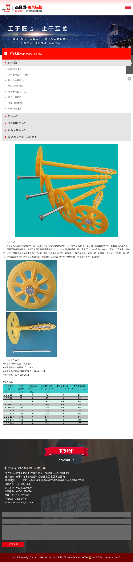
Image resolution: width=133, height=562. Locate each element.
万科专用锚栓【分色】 (19, 74)
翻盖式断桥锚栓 (16, 97)
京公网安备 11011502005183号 (104, 557)
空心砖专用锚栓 (16, 86)
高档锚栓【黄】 (16, 69)
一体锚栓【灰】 (16, 108)
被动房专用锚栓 (16, 80)
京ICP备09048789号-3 (77, 557)
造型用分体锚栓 (16, 103)
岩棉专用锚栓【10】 (18, 91)
